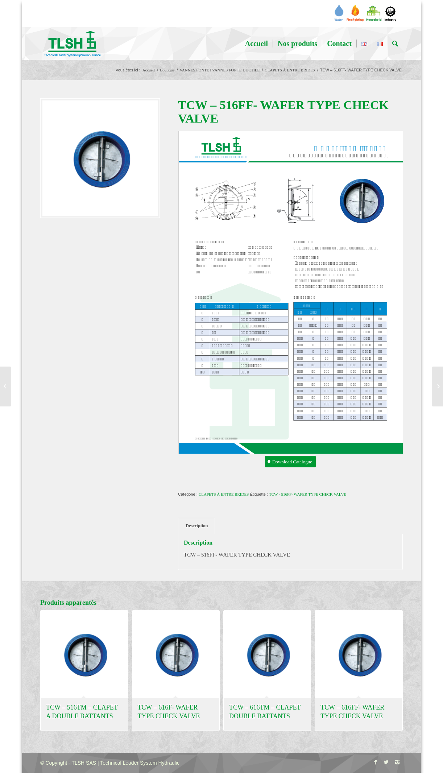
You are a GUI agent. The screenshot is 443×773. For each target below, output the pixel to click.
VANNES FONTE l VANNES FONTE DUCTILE (219, 70)
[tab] (196, 526)
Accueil (148, 70)
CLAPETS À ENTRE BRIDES (290, 70)
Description (197, 525)
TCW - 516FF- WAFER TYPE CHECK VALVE (307, 494)
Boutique (167, 70)
